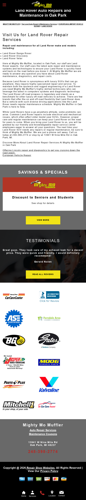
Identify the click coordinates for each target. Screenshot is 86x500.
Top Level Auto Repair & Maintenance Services (39, 29)
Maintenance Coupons (43, 438)
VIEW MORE (43, 224)
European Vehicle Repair (17, 160)
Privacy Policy (49, 475)
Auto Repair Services (43, 434)
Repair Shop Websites (40, 472)
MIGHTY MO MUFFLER (11, 29)
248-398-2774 (20, 139)
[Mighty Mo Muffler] (43, 188)
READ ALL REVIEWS (43, 279)
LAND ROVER (47, 30)
